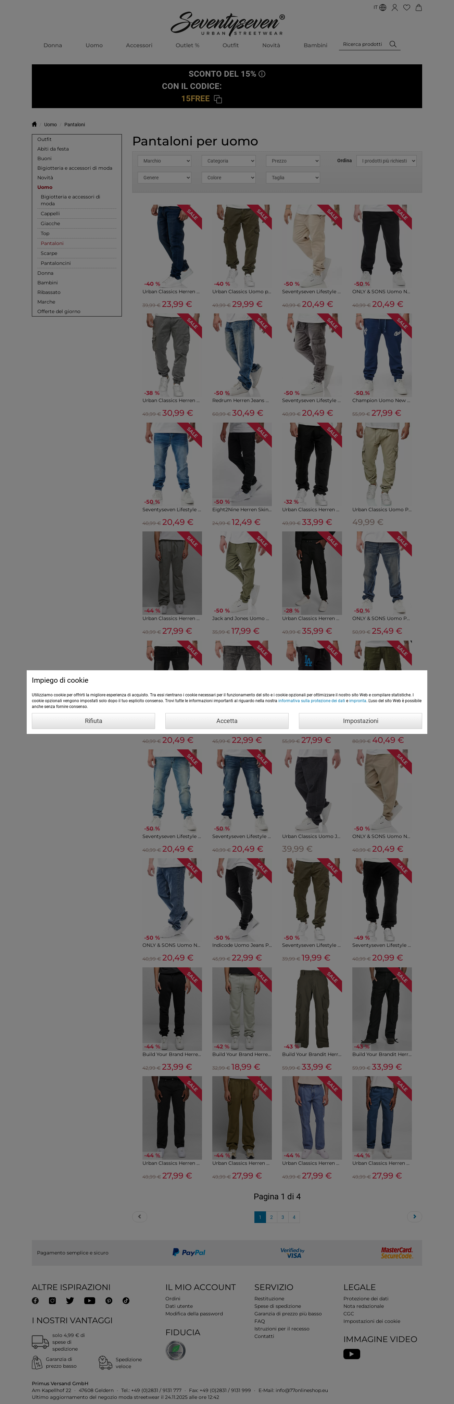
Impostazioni (360, 720)
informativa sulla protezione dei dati (311, 700)
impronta (357, 700)
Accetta (227, 720)
